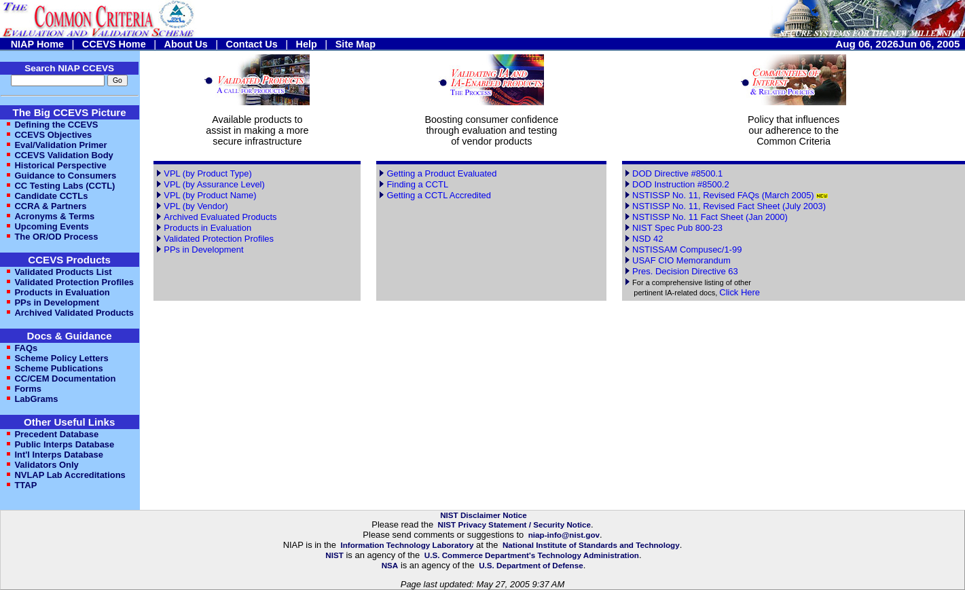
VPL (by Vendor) (196, 206)
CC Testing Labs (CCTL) (64, 186)
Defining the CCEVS (56, 124)
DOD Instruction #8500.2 (680, 184)
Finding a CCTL (417, 184)
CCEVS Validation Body (63, 155)
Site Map (355, 44)
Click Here (739, 292)
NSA (390, 565)
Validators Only (46, 465)
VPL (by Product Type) (208, 173)
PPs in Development (56, 302)
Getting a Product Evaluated (441, 173)
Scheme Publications (58, 368)
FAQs (25, 348)
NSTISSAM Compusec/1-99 (687, 249)
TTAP (25, 485)
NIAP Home (37, 44)
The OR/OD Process (56, 237)
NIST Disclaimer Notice (483, 515)
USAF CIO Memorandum (681, 260)
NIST (334, 555)
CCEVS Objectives (53, 135)
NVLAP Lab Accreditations (69, 475)
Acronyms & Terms (54, 216)
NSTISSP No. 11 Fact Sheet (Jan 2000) (710, 217)
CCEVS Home (114, 44)
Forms (27, 389)
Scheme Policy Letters (61, 358)
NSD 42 (647, 239)
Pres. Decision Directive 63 (685, 271)
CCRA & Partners (50, 206)
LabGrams (36, 399)
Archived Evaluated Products (220, 217)
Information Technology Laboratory (406, 544)
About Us (186, 44)
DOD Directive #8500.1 (677, 173)
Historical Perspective (60, 165)
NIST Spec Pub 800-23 (677, 228)
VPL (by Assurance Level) (214, 184)
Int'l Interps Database (58, 454)
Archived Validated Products (74, 313)
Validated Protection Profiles (74, 282)
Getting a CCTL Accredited (438, 195)
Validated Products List (62, 272)
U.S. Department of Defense (531, 565)
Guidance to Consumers (65, 175)
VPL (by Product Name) (210, 195)
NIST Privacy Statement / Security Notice (514, 524)
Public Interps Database (64, 444)
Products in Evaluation (61, 292)
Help (306, 44)
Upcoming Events (51, 226)
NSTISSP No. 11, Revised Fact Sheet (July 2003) (729, 206)
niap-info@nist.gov (564, 534)
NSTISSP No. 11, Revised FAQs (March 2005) (724, 195)
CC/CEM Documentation (64, 378)
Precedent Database (56, 434)
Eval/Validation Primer (60, 145)
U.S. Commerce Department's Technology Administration (531, 555)
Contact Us (252, 44)
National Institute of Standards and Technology (591, 544)
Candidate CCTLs (51, 196)
